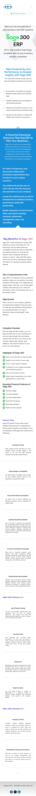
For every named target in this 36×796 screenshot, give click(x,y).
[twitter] (15, 791)
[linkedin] (19, 791)
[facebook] (11, 791)
